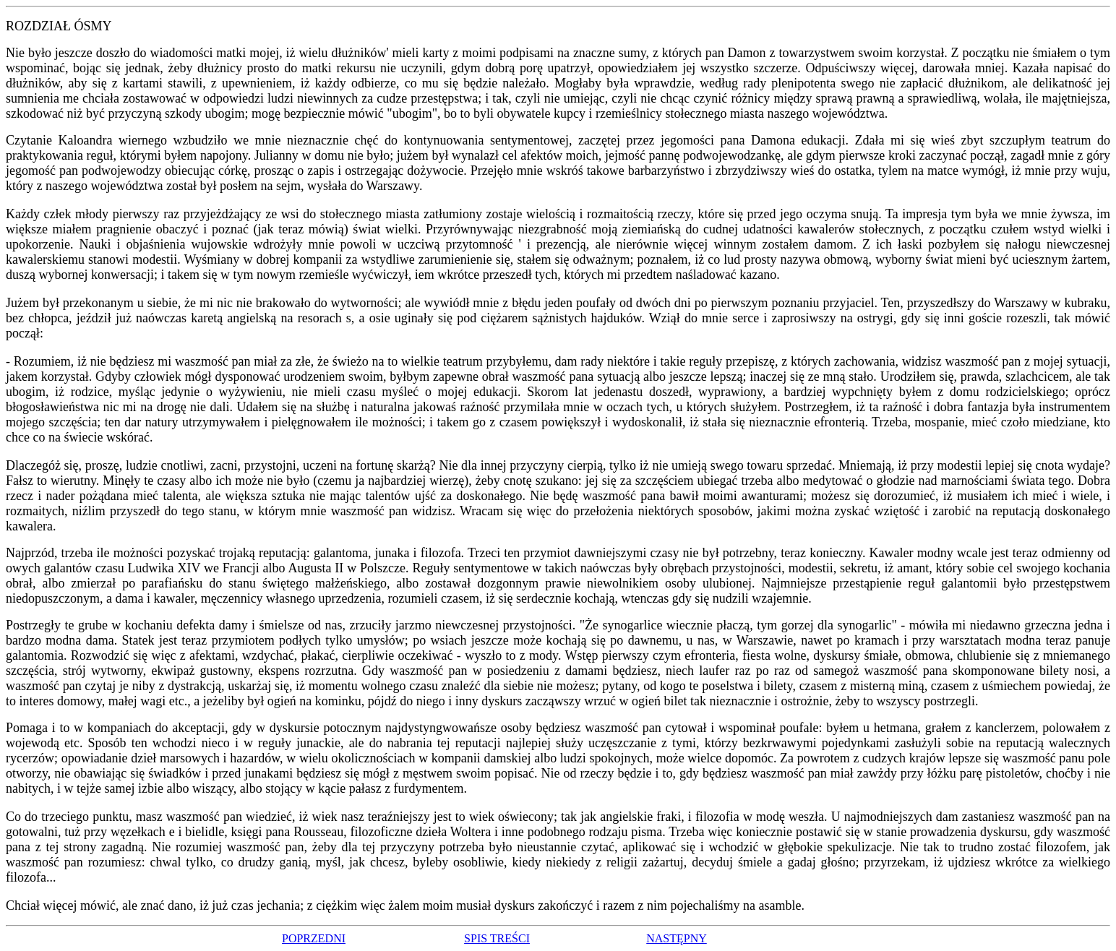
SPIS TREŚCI (497, 938)
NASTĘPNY (676, 938)
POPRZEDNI (313, 938)
